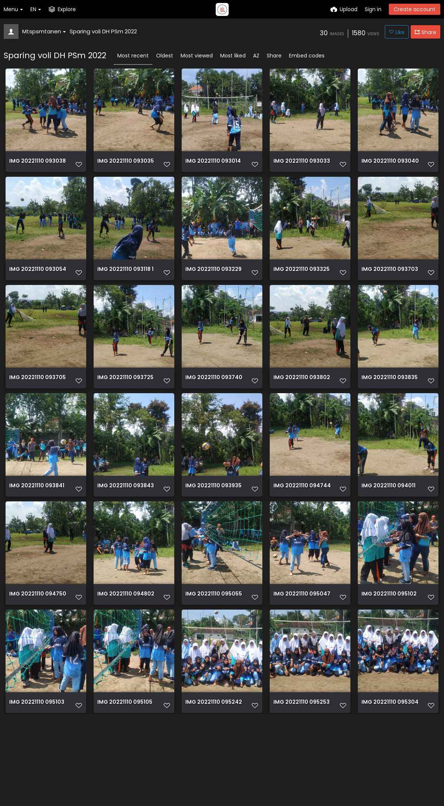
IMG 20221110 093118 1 (125, 286)
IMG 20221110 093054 (37, 286)
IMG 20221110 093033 (301, 164)
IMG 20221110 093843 (125, 531)
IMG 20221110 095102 (389, 653)
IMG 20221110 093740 (213, 408)
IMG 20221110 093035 (125, 164)
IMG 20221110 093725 (125, 408)
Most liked (233, 55)
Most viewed (197, 55)
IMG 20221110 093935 (213, 531)
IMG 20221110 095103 (36, 775)
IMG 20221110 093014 (213, 164)
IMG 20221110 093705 (37, 408)
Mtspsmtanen (44, 31)
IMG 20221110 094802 (125, 653)
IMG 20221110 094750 (37, 653)
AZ (256, 55)
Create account (414, 9)
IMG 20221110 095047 (301, 653)
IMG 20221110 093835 (389, 408)
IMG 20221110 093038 (37, 164)
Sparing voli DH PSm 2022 (103, 31)
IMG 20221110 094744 (302, 531)
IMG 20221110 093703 (389, 286)
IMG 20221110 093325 (301, 286)
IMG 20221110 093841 (36, 531)
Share (274, 55)
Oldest (164, 55)
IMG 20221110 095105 (124, 775)
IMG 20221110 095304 (389, 775)
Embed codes (306, 55)
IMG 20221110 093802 (301, 408)
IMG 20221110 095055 (213, 653)
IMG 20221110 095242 (213, 775)
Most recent (133, 55)
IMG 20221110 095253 (301, 775)
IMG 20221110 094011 (388, 531)
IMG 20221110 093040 (390, 164)
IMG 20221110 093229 (213, 286)
